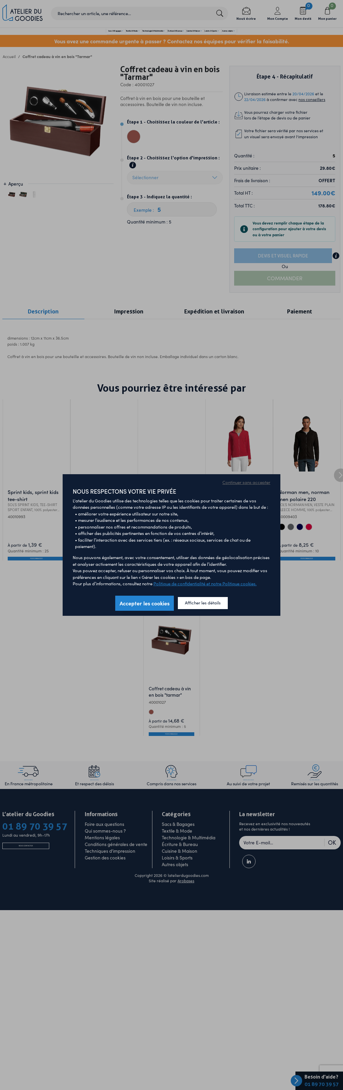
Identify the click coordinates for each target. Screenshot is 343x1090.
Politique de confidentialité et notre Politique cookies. (205, 584)
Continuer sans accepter (246, 482)
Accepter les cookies (144, 603)
